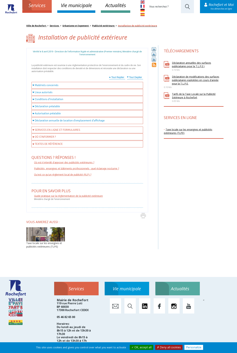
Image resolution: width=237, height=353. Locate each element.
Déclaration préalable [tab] (47, 106)
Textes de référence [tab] (49, 144)
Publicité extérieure (103, 25)
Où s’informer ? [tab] (45, 137)
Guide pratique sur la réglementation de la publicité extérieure (68, 195)
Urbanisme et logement (75, 25)
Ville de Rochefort (36, 25)
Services (37, 5)
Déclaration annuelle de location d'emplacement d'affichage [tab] (70, 120)
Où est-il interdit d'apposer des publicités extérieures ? (64, 162)
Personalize (193, 347)
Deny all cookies (169, 347)
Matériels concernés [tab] (46, 85)
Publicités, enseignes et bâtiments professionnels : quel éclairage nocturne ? (76, 168)
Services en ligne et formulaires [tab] (57, 130)
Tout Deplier (135, 77)
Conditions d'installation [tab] (49, 99)
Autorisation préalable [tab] (48, 113)
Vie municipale (76, 5)
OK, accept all (141, 347)
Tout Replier (117, 77)
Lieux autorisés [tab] (43, 92)
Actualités (115, 5)
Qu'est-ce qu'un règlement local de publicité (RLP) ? (62, 174)
